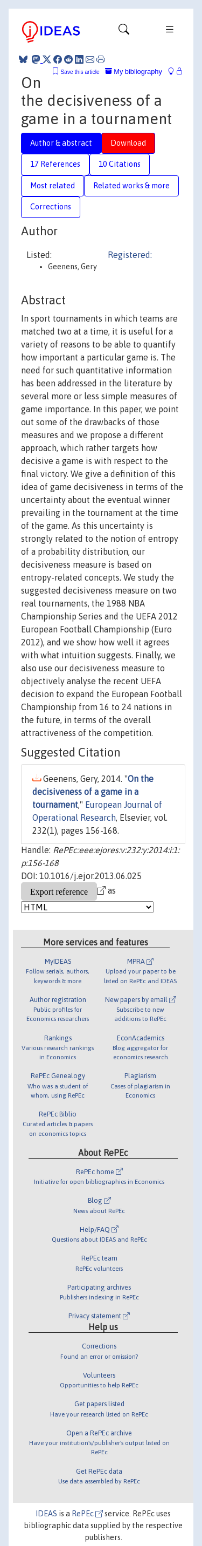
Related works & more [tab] (131, 185)
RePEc (87, 1513)
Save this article (79, 72)
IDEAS (46, 1513)
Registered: (130, 255)
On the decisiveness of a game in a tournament (93, 791)
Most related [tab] (52, 185)
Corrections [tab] (50, 206)
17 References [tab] (55, 164)
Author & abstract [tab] (61, 143)
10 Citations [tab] (120, 164)
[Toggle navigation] (124, 32)
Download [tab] (128, 143)
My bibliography (133, 71)
